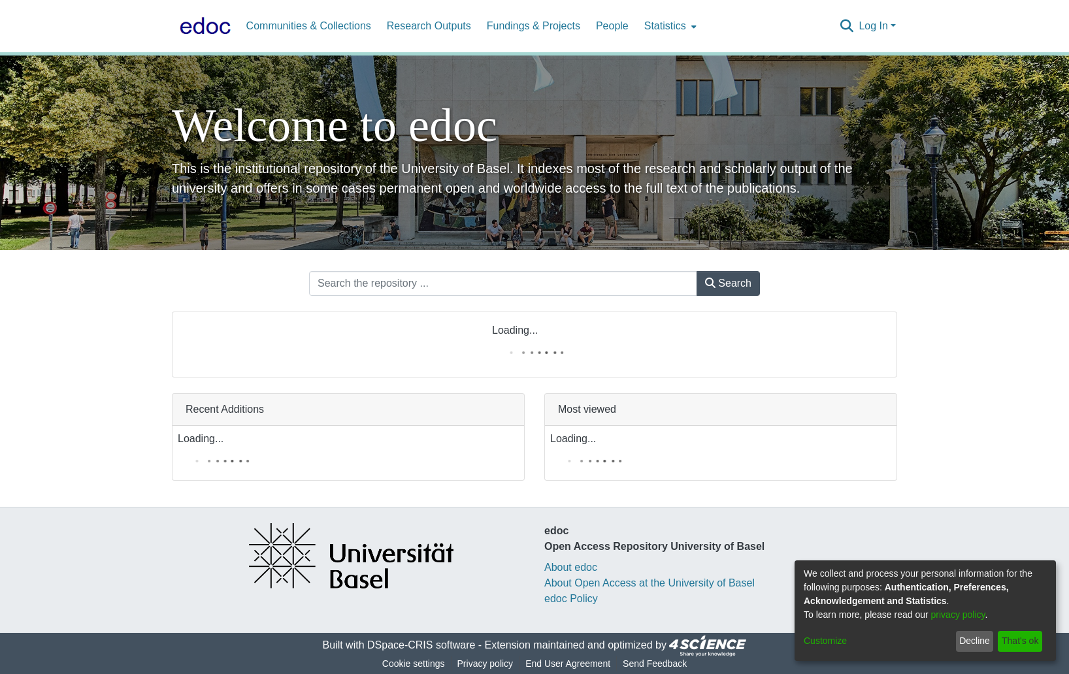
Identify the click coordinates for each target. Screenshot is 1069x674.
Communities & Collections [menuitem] (308, 25)
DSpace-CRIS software (421, 645)
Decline (974, 640)
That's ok (1020, 640)
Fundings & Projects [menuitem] (533, 25)
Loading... (515, 330)
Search (728, 283)
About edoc (570, 567)
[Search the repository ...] (503, 283)
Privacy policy (485, 663)
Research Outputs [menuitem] (429, 25)
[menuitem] (669, 26)
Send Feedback (655, 663)
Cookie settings (413, 663)
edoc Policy (571, 598)
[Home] (202, 26)
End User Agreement (567, 663)
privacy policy (958, 614)
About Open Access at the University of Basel (649, 582)
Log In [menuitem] (873, 25)
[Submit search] (846, 26)
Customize (825, 640)
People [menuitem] (612, 25)
